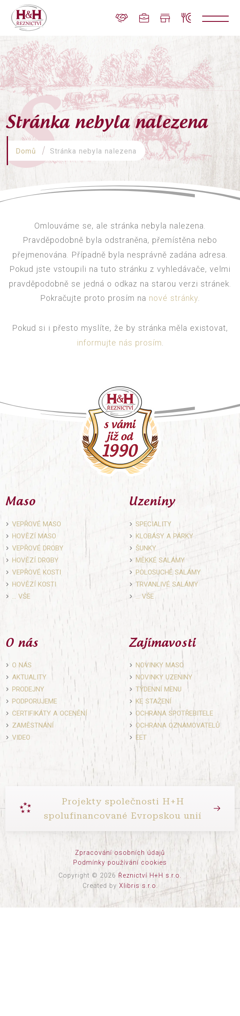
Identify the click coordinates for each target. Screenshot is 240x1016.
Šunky (146, 548)
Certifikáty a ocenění (49, 713)
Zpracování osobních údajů (120, 852)
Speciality (153, 524)
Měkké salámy (160, 560)
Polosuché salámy (168, 572)
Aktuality (29, 677)
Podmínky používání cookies (120, 862)
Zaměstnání (33, 725)
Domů (26, 151)
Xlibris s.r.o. (138, 885)
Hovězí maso (34, 536)
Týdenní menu (159, 689)
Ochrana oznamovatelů (178, 725)
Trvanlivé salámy (167, 584)
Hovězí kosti (34, 584)
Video (21, 737)
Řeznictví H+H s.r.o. (150, 875)
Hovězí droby (35, 560)
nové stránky (173, 298)
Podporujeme (34, 701)
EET (141, 737)
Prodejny (28, 689)
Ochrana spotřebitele (174, 713)
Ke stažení (153, 701)
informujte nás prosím (119, 342)
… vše (21, 596)
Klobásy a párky (164, 536)
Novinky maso (160, 665)
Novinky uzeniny (164, 677)
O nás (22, 665)
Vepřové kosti (36, 572)
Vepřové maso (36, 524)
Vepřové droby (37, 548)
